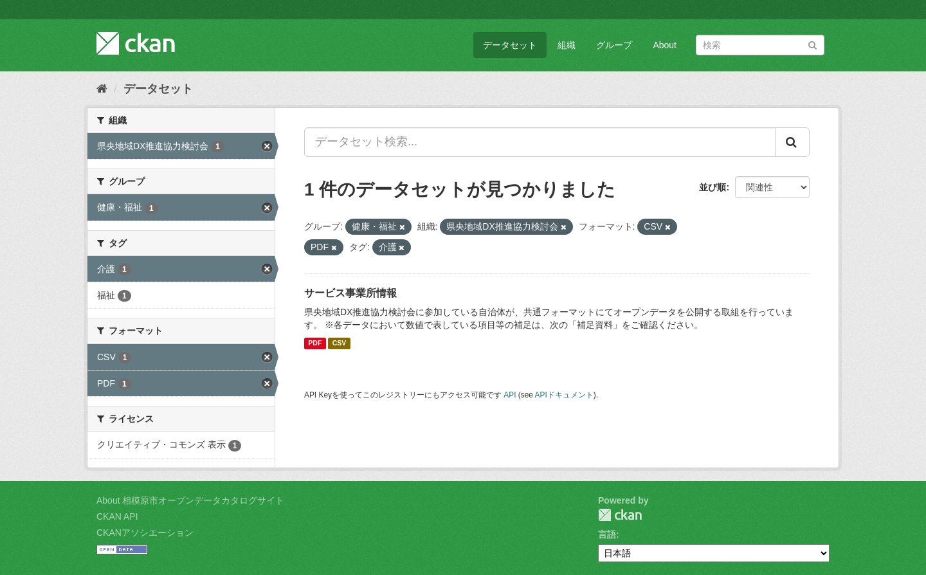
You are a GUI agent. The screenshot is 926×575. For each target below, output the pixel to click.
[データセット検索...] (540, 142)
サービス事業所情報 (350, 293)
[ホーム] (101, 88)
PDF (315, 343)
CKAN (620, 515)
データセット (510, 45)
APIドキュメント (564, 394)
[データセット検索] (760, 45)
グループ (614, 45)
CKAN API (117, 516)
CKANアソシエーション (145, 532)
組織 (567, 45)
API (510, 394)
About (664, 45)
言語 (607, 534)
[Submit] (812, 44)
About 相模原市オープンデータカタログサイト (190, 500)
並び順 (712, 187)
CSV (339, 343)
